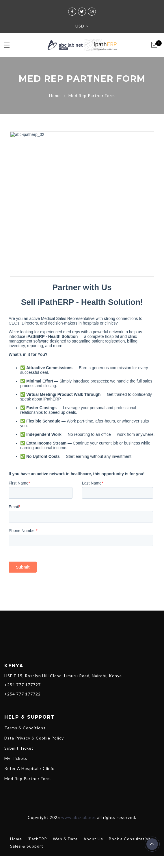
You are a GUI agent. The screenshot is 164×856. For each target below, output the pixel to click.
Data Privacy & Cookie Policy (34, 737)
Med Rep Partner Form (27, 778)
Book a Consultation (130, 838)
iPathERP (37, 838)
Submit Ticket (18, 748)
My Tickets (15, 758)
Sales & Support (26, 846)
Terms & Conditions (25, 727)
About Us (93, 838)
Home (55, 95)
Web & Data (65, 838)
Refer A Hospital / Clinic (29, 768)
